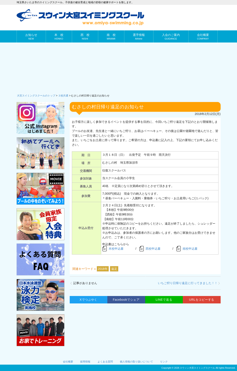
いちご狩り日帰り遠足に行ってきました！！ (187, 283)
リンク (164, 361)
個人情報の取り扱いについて (136, 361)
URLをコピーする (201, 299)
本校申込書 (116, 248)
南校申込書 (190, 248)
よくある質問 (105, 361)
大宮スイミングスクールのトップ (36, 95)
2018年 (103, 268)
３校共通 (63, 95)
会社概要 (68, 361)
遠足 (114, 268)
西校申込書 (153, 248)
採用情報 (85, 361)
